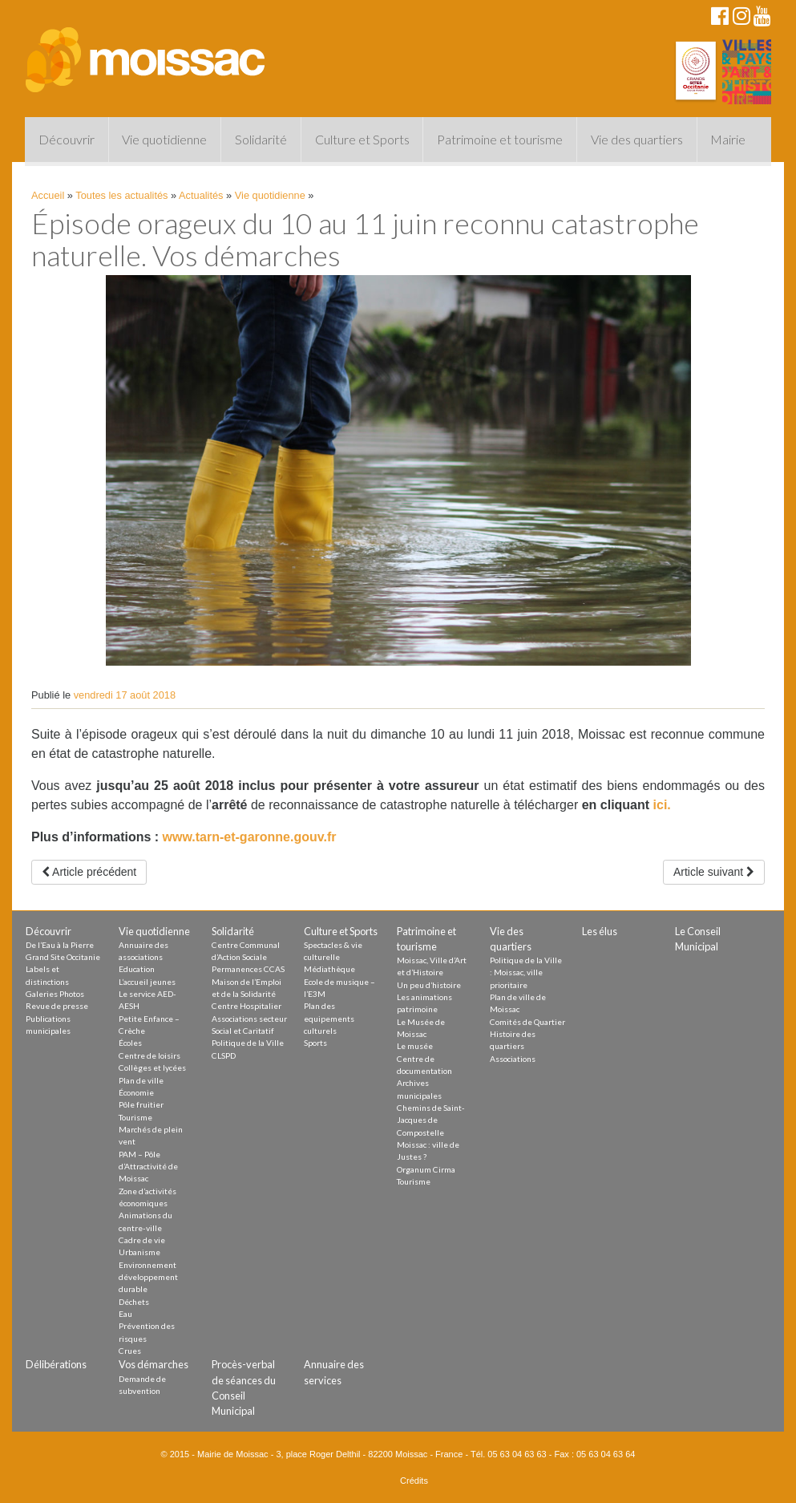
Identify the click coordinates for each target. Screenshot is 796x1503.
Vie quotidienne (164, 139)
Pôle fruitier (141, 1104)
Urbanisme (139, 1252)
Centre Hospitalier (246, 1006)
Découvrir (66, 139)
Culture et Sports (362, 139)
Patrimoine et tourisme (500, 139)
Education (137, 969)
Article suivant (713, 871)
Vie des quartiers (637, 139)
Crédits (414, 1480)
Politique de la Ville (248, 1042)
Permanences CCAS (248, 969)
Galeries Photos (55, 994)
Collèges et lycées (152, 1067)
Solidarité (261, 139)
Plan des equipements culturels (329, 1018)
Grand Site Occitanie (63, 957)
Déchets (134, 1302)
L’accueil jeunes (147, 981)
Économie (136, 1092)
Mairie (727, 139)
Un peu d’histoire (429, 985)
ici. (662, 805)
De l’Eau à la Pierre (60, 945)
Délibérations (56, 1364)
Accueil (47, 195)
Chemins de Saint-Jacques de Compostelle (431, 1120)
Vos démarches (153, 1364)
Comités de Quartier (527, 1022)
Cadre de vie (142, 1240)
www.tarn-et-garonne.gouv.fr (250, 837)
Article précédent (89, 871)
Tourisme (135, 1117)
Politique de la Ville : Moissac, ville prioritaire (526, 972)
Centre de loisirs (149, 1055)
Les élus (599, 931)
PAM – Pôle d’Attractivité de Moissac (148, 1166)
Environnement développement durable (148, 1277)
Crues (130, 1350)
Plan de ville (141, 1080)
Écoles (130, 1042)
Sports (315, 1042)
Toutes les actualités (121, 195)
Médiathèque (329, 969)
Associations (512, 1058)
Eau (125, 1314)
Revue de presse (57, 1006)
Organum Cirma (426, 1169)
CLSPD (224, 1055)
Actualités (201, 195)
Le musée (415, 1046)
